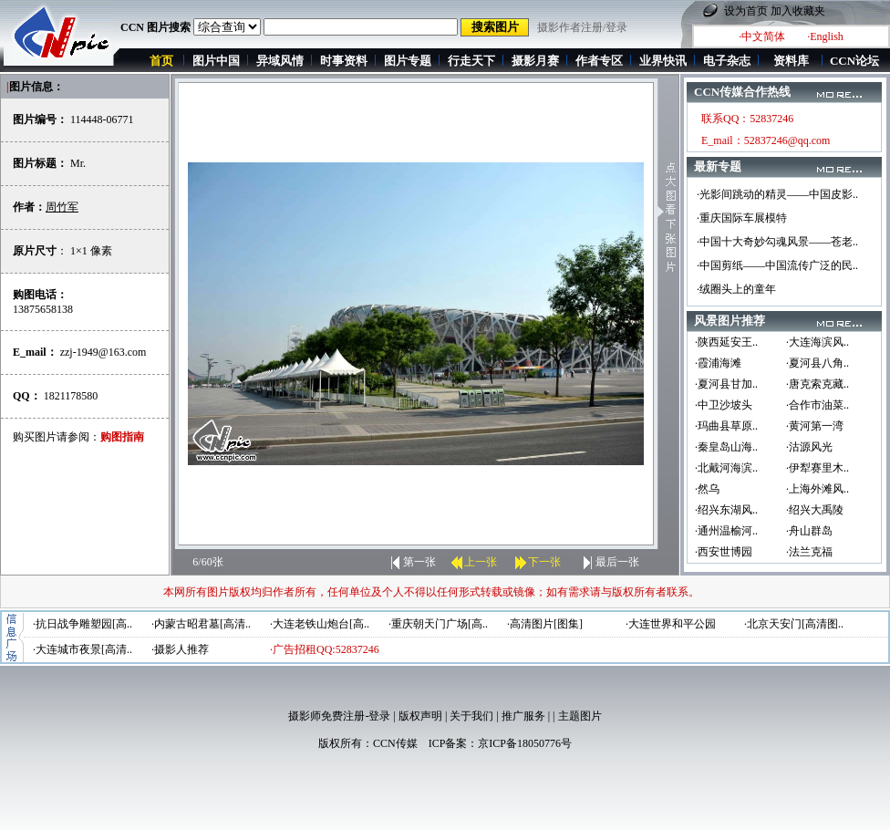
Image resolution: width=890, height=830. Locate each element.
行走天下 (471, 60)
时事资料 (343, 60)
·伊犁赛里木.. (817, 468)
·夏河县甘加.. (726, 384)
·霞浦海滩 (718, 363)
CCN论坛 (854, 60)
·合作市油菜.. (817, 405)
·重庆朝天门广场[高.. (438, 623)
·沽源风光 (809, 447)
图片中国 (216, 60)
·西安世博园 (723, 551)
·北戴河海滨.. (726, 468)
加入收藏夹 (798, 11)
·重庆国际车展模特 (742, 218)
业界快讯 (663, 60)
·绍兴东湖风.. (726, 509)
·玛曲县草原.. (726, 426)
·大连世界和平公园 (671, 623)
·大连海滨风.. (817, 342)
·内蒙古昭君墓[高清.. (201, 623)
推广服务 (523, 716)
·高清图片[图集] (545, 623)
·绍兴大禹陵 (814, 509)
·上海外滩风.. (817, 488)
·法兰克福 (809, 551)
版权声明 (420, 716)
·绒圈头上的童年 (736, 289)
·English (825, 36)
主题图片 (580, 716)
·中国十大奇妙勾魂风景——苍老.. (777, 241)
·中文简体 (762, 36)
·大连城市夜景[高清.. (82, 649)
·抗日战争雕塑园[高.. (82, 623)
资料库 (791, 60)
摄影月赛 (535, 60)
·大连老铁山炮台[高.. (319, 623)
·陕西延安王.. (726, 342)
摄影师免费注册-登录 (339, 716)
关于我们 (471, 716)
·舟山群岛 (809, 530)
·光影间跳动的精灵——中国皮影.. (777, 194)
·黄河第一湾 (814, 426)
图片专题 (407, 60)
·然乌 (707, 488)
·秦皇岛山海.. (726, 447)
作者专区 (599, 60)
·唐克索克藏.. (817, 384)
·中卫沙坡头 (723, 405)
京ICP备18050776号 (525, 743)
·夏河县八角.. (817, 363)
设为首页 (746, 11)
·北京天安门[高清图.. (793, 623)
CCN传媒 (395, 743)
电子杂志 (726, 60)
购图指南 (122, 437)
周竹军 (62, 207)
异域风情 (280, 60)
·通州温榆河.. (726, 530)
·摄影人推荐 (180, 649)
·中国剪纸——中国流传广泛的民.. (777, 265)
